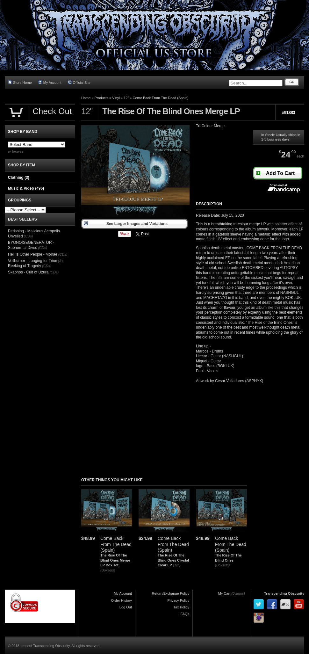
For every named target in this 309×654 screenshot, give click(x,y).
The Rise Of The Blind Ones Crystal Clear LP (173, 560)
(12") (176, 565)
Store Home (20, 82)
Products (101, 98)
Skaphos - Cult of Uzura (28, 272)
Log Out (125, 607)
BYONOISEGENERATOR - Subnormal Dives (31, 245)
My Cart (224, 593)
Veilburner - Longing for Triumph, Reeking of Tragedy (36, 263)
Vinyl (116, 98)
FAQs (184, 614)
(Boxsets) (107, 570)
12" (126, 98)
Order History (121, 600)
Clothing (18, 177)
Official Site (79, 82)
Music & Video (26, 188)
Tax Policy (181, 607)
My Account (49, 82)
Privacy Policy (178, 600)
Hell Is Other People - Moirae (32, 254)
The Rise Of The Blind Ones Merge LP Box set (115, 560)
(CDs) (28, 236)
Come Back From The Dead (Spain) (161, 98)
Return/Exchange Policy (170, 593)
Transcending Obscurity (284, 593)
